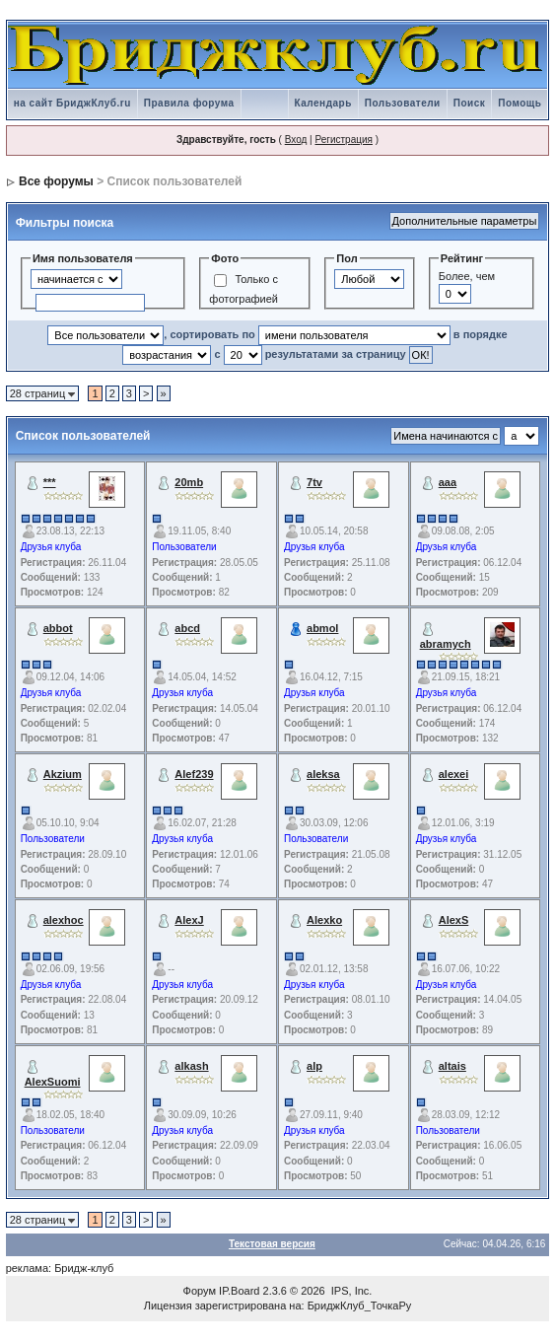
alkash (191, 1066)
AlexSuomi (53, 1082)
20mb (188, 482)
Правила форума (189, 103)
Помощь (519, 103)
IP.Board (239, 1291)
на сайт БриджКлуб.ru (72, 103)
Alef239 (193, 774)
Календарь (323, 103)
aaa (447, 482)
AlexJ (188, 920)
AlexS (454, 920)
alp (314, 1066)
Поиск (469, 103)
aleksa (323, 774)
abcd (187, 628)
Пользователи (403, 103)
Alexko (324, 920)
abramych (445, 644)
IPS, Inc (350, 1291)
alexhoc (63, 920)
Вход (296, 139)
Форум (199, 1291)
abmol (322, 628)
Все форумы (56, 181)
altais (452, 1066)
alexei (454, 774)
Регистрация (343, 139)
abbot (58, 628)
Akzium (62, 774)
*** (49, 482)
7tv (314, 482)
